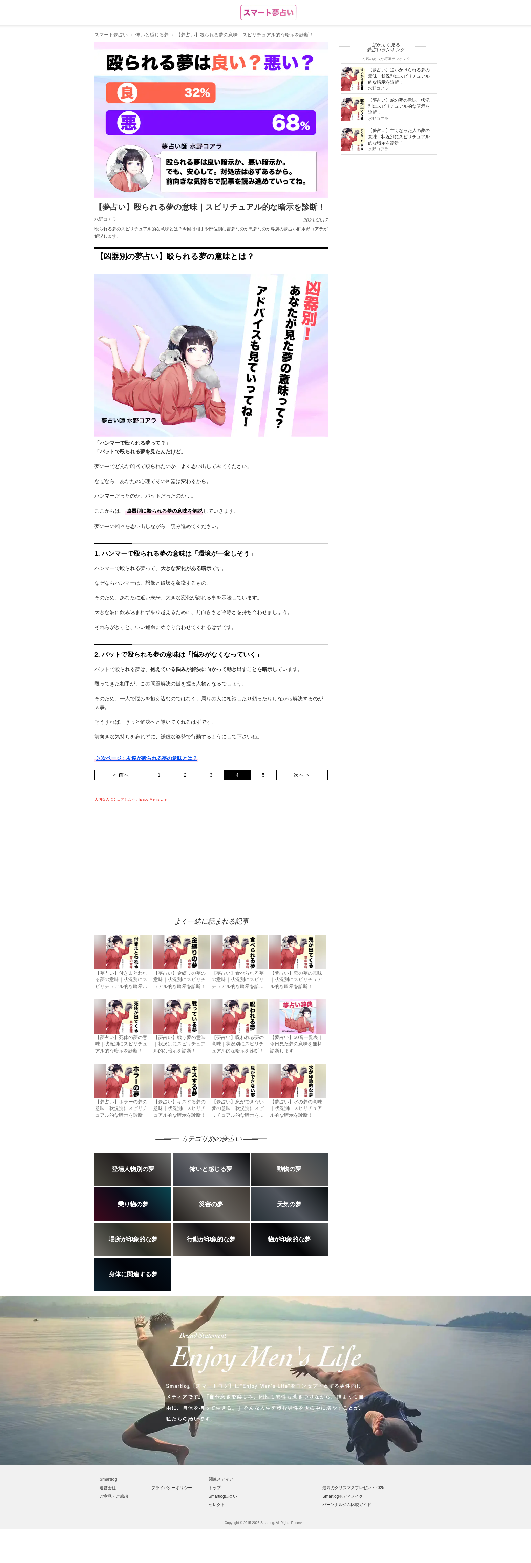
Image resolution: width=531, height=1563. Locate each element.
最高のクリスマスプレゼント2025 (353, 1487)
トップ (215, 1487)
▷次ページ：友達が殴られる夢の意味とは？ (146, 758)
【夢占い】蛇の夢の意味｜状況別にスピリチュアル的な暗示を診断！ (399, 106)
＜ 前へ (120, 775)
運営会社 (108, 1487)
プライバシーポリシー (171, 1487)
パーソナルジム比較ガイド (346, 1504)
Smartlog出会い (223, 1496)
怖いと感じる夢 (152, 34)
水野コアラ (105, 219)
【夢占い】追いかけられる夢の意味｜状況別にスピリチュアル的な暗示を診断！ (399, 76)
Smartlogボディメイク (342, 1496)
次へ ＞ (302, 775)
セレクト (217, 1504)
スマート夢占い (111, 34)
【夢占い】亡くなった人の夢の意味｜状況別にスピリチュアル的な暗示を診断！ (399, 136)
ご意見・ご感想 (114, 1496)
